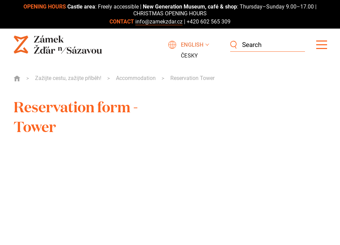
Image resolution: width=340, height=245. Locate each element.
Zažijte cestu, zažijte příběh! (68, 78)
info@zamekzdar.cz (159, 21)
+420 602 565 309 (209, 21)
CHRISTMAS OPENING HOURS (170, 13)
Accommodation (136, 78)
